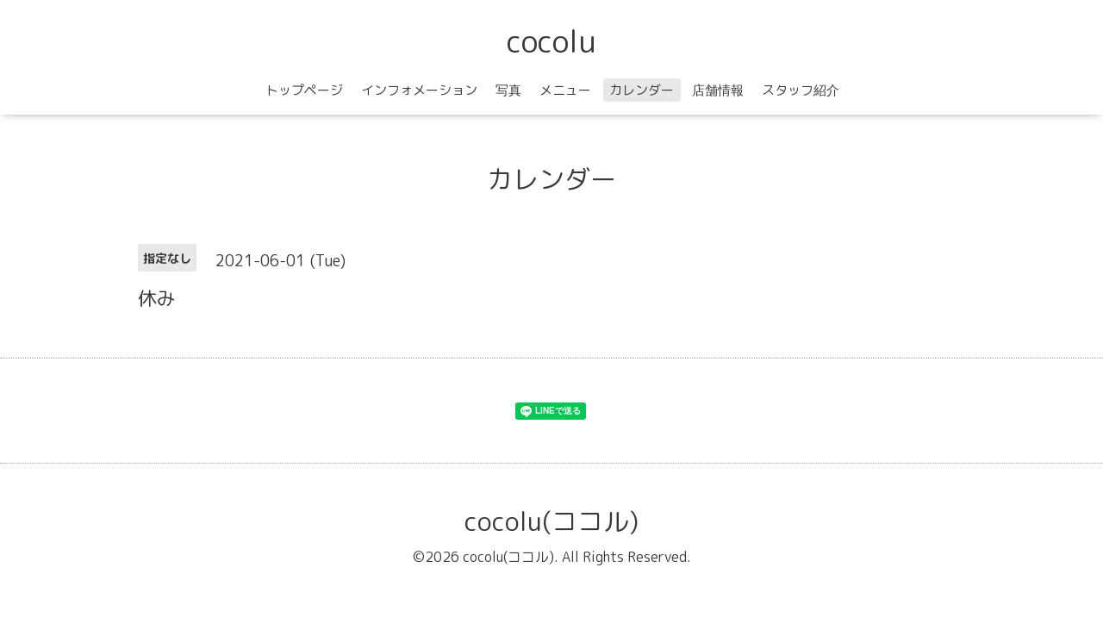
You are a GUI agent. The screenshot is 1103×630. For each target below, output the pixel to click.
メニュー (565, 90)
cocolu (551, 41)
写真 (508, 90)
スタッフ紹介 (800, 90)
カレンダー (641, 90)
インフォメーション (419, 90)
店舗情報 (718, 90)
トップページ (304, 90)
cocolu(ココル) (551, 521)
